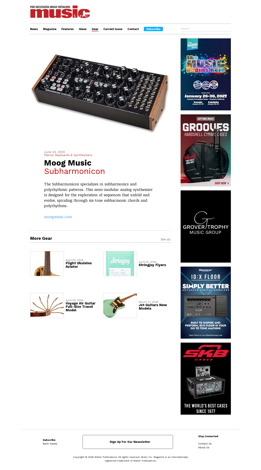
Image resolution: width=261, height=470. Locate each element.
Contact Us (205, 443)
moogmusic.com (58, 216)
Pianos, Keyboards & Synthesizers (68, 155)
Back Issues (50, 443)
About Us (204, 447)
